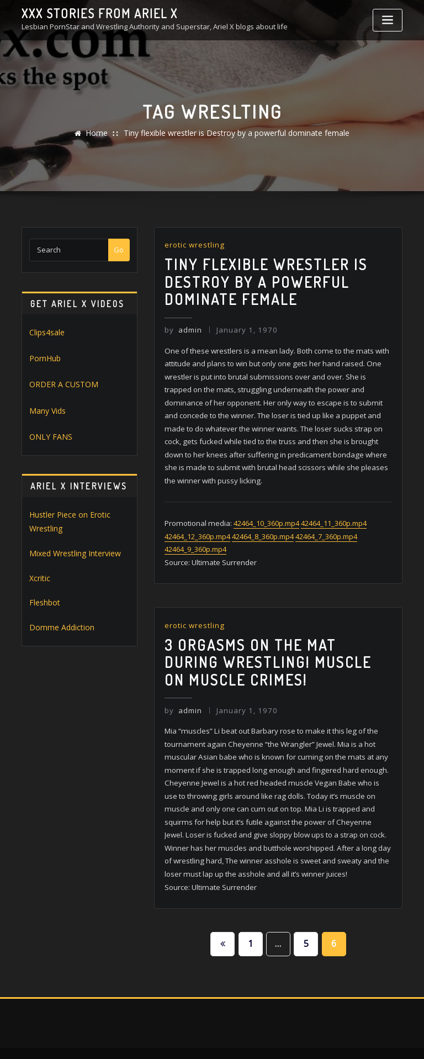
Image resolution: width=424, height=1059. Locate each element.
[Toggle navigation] (387, 20)
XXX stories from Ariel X (95, 13)
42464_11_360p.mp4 (331, 513)
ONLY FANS (47, 433)
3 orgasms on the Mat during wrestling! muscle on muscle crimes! (275, 646)
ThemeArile (322, 1039)
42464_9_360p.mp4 (195, 538)
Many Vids (46, 407)
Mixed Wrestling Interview (72, 546)
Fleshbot (43, 593)
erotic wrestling (193, 244)
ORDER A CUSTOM (59, 382)
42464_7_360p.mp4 (326, 525)
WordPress (203, 1039)
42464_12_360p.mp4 (197, 525)
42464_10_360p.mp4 (264, 513)
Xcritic (39, 570)
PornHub (44, 357)
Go (119, 250)
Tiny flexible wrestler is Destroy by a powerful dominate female (236, 133)
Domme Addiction (58, 617)
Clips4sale (46, 332)
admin (182, 324)
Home (103, 133)
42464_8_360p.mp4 (263, 525)
